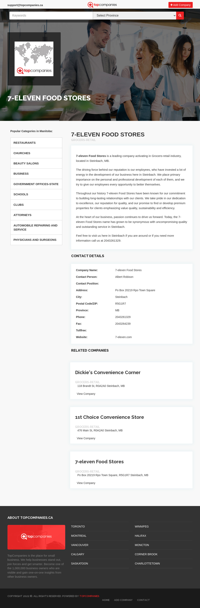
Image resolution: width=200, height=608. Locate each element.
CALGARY (77, 554)
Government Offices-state (36, 184)
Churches (22, 153)
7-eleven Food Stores (99, 461)
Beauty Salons (26, 163)
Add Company (180, 4)
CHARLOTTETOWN (147, 563)
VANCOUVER (79, 545)
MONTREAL (79, 535)
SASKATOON (79, 563)
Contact (143, 600)
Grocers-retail (83, 140)
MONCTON (142, 545)
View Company (85, 393)
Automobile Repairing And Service (36, 227)
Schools (21, 194)
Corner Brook (146, 554)
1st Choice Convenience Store (109, 417)
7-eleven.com (123, 337)
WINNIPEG (142, 526)
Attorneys (23, 215)
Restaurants (25, 142)
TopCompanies (89, 596)
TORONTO (78, 526)
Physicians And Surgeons (35, 239)
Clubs (19, 204)
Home (106, 600)
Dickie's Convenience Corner (107, 372)
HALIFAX (140, 535)
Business (21, 173)
